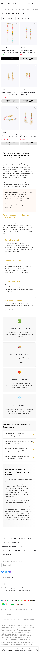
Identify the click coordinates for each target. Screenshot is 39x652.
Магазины (5, 550)
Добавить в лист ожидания (28, 58)
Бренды (22, 538)
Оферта (33, 609)
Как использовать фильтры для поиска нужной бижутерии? (19, 442)
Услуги (31, 538)
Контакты (22, 546)
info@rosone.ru (6, 584)
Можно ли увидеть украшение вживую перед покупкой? (16, 450)
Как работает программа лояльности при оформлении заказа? (18, 457)
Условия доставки (8, 546)
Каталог (4, 538)
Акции (13, 538)
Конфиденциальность (22, 609)
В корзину (10, 58)
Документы (6, 554)
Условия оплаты (14, 542)
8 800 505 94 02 (6, 581)
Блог (3, 542)
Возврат (33, 550)
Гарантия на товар (20, 550)
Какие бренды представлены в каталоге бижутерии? (16, 435)
